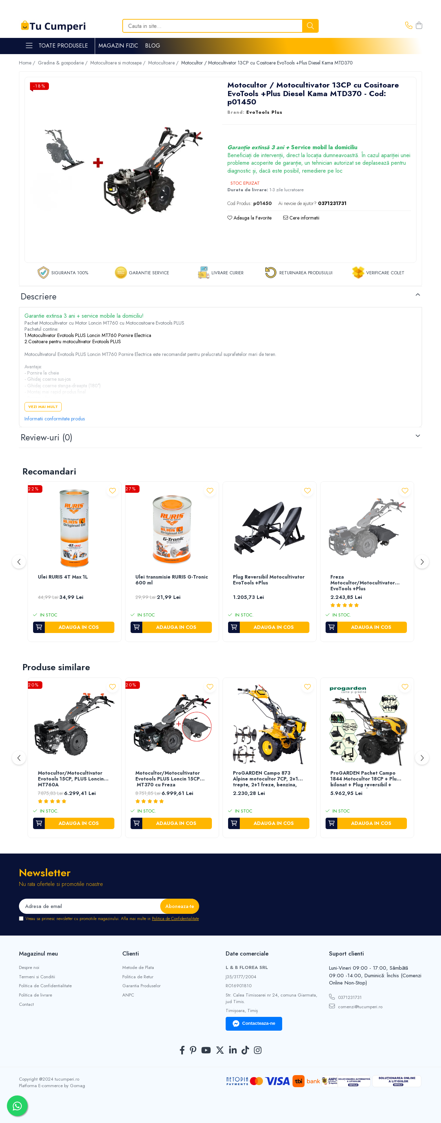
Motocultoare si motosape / (118, 62)
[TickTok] (245, 1050)
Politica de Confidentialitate (175, 919)
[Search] (220, 26)
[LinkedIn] (232, 1050)
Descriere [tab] (39, 296)
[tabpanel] (118, 170)
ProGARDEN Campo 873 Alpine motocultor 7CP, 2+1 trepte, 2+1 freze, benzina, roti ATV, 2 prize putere (265, 779)
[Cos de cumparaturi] (419, 26)
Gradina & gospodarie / (63, 62)
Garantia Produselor (141, 986)
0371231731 (345, 997)
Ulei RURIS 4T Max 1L (63, 577)
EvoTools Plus (264, 112)
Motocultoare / (164, 62)
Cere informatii (301, 217)
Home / (28, 62)
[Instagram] (257, 1050)
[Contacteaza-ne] (408, 26)
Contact (26, 1004)
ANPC (128, 995)
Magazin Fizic (118, 46)
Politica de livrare (35, 995)
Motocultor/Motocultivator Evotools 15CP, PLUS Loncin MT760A (71, 779)
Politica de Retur (137, 977)
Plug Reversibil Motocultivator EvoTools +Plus (269, 580)
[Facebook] (182, 1050)
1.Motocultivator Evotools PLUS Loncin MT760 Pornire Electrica (87, 335)
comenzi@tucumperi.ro (355, 1006)
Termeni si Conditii (37, 977)
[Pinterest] (193, 1050)
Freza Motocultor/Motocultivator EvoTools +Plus (362, 583)
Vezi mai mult (43, 406)
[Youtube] (206, 1050)
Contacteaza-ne (254, 1023)
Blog (152, 46)
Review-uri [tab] (46, 437)
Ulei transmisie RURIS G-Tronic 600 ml (171, 580)
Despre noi (29, 967)
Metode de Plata (138, 967)
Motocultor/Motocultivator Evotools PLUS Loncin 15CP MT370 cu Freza (167, 779)
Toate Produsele (57, 46)
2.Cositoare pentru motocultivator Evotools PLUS (72, 341)
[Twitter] (220, 1050)
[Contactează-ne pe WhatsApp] (17, 1105)
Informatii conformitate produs (54, 419)
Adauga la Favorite (249, 217)
